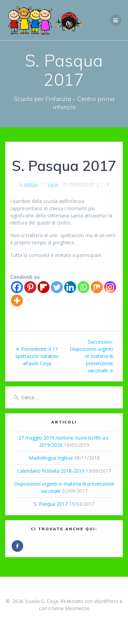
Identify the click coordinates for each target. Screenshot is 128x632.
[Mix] (97, 287)
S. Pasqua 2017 (51, 504)
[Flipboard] (43, 287)
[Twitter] (57, 287)
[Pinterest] (30, 287)
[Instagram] (110, 287)
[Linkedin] (70, 287)
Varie (52, 184)
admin (31, 184)
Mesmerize (77, 608)
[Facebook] (17, 287)
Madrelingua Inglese (51, 458)
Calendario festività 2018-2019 (50, 471)
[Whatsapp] (83, 287)
